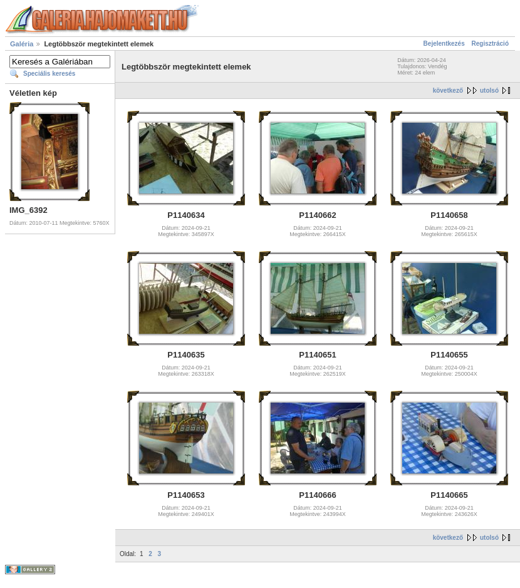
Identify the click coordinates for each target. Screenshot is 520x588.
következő (448, 90)
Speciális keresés (49, 73)
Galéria (21, 44)
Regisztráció (490, 43)
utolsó (489, 90)
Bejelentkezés (444, 43)
